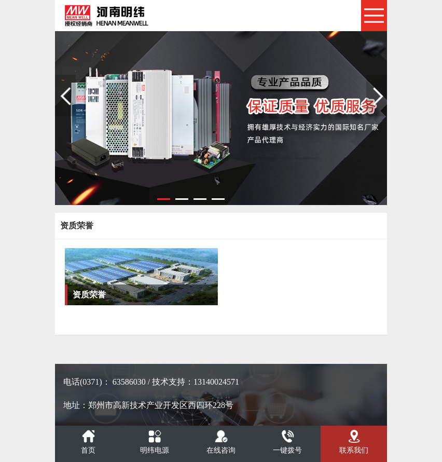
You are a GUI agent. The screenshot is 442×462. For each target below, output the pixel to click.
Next (376, 95)
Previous (65, 95)
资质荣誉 (89, 294)
